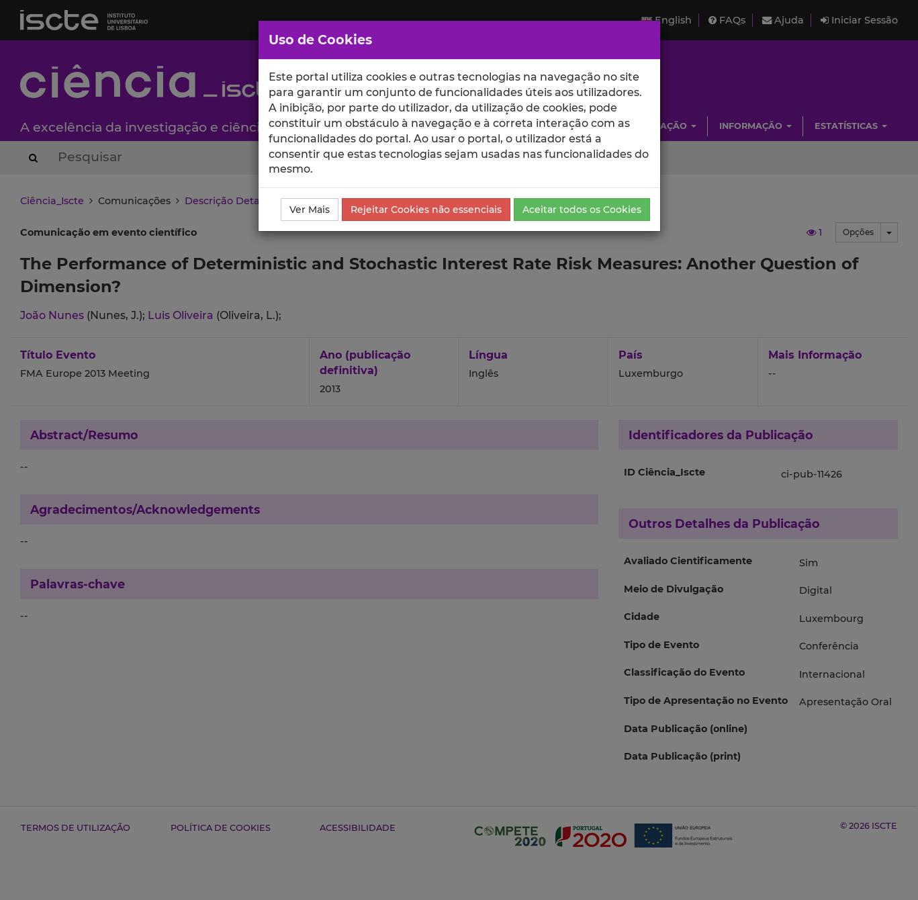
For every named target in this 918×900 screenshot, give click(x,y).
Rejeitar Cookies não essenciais (426, 210)
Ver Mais (309, 210)
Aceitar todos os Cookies (581, 210)
